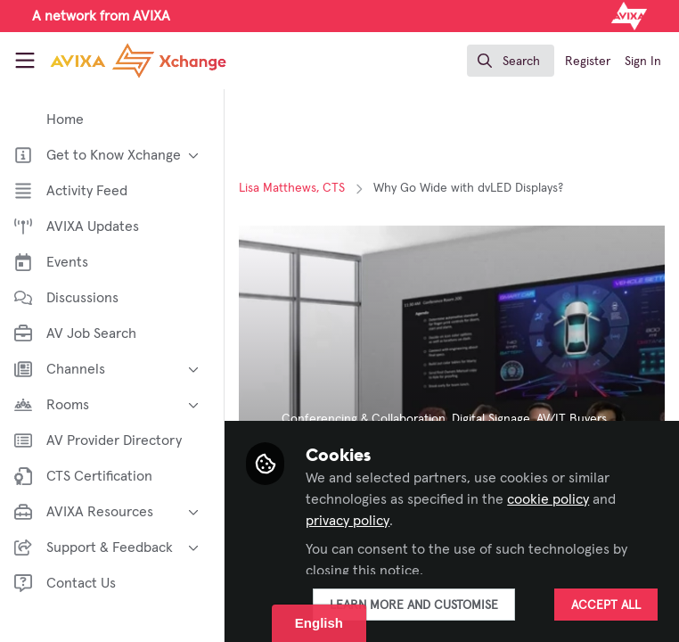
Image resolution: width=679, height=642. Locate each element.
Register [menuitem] (587, 61)
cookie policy (552, 499)
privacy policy (351, 521)
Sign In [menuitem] (643, 61)
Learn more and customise (417, 605)
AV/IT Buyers (575, 419)
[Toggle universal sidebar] (25, 61)
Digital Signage (494, 419)
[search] (510, 61)
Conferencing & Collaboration (367, 419)
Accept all (606, 605)
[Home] (112, 61)
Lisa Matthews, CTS (295, 188)
